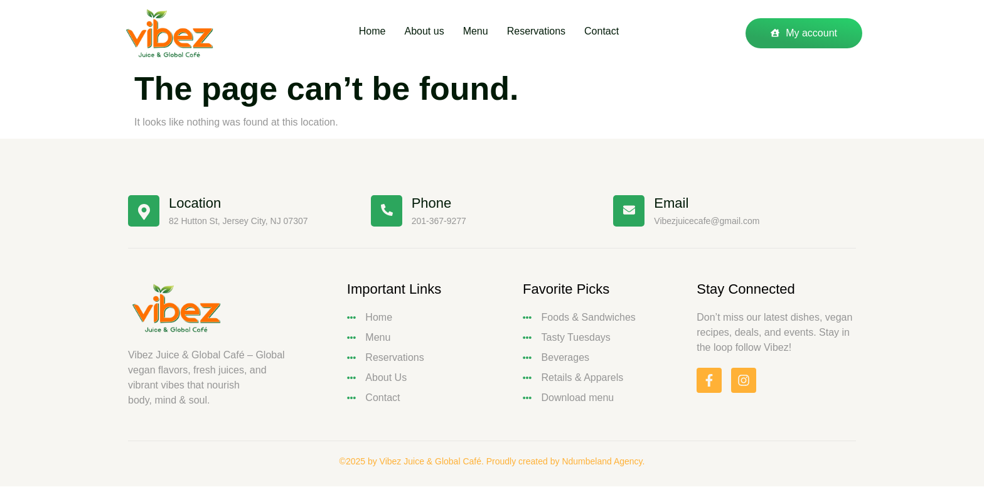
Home (363, 33)
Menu (478, 33)
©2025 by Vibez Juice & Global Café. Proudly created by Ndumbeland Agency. (492, 461)
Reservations (545, 33)
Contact (617, 33)
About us (421, 33)
